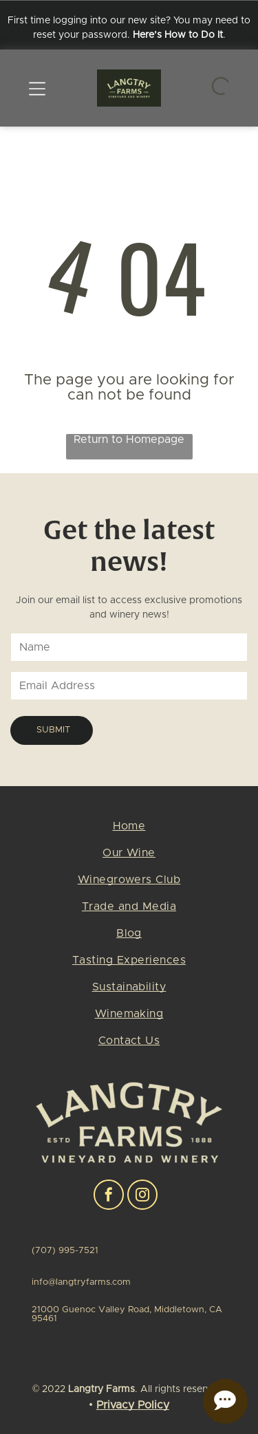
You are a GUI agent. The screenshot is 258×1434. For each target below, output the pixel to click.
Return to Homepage (129, 439)
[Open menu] (37, 88)
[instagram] (142, 1196)
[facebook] (109, 1196)
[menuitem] (129, 831)
